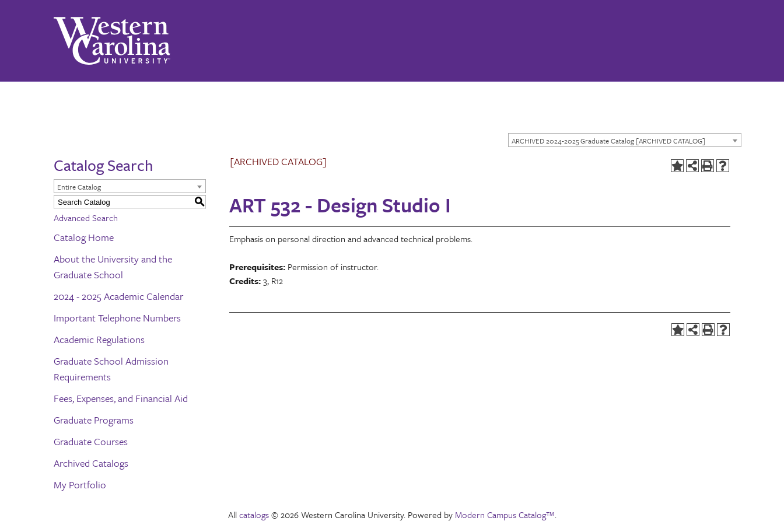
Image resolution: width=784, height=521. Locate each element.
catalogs (254, 514)
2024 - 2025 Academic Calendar (118, 296)
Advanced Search (86, 217)
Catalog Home (84, 237)
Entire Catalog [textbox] (79, 186)
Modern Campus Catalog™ (505, 514)
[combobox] (624, 140)
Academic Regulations (99, 339)
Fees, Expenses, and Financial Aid (121, 398)
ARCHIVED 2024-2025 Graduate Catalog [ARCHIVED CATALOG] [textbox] (608, 140)
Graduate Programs (94, 419)
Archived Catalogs (91, 463)
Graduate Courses (91, 441)
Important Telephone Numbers (117, 317)
